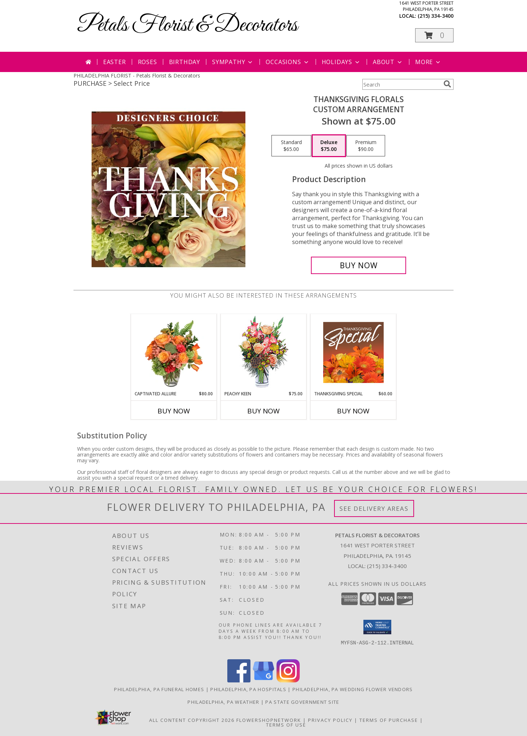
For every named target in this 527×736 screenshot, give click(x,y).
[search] (447, 84)
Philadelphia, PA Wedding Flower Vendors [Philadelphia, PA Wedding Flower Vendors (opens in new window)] (352, 689)
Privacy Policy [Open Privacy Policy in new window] (330, 720)
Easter (114, 62)
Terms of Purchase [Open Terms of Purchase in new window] (388, 720)
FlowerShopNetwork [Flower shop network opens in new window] (268, 720)
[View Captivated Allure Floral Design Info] (174, 352)
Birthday (184, 62)
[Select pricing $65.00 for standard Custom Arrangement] (291, 145)
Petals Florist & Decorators (187, 25)
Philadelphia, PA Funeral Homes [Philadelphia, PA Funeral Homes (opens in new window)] (159, 689)
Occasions (287, 62)
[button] (434, 35)
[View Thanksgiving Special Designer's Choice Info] (353, 352)
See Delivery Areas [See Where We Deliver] (374, 508)
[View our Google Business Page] (263, 680)
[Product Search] (401, 84)
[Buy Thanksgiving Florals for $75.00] (358, 265)
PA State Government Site (302, 702)
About (388, 62)
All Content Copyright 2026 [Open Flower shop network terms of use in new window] (192, 720)
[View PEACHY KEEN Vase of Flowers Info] (263, 352)
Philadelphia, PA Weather (223, 702)
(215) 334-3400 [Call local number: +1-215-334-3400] (436, 15)
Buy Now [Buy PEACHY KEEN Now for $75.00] (263, 411)
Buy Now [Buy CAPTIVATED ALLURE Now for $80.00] (173, 411)
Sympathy (233, 62)
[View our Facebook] (238, 680)
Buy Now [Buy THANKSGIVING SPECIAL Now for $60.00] (353, 411)
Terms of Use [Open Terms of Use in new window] (286, 725)
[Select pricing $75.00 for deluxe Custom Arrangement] (329, 145)
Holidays (341, 62)
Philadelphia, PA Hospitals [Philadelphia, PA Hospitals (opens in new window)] (248, 689)
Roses (147, 62)
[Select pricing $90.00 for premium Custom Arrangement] (366, 145)
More (428, 62)
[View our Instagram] (288, 680)
